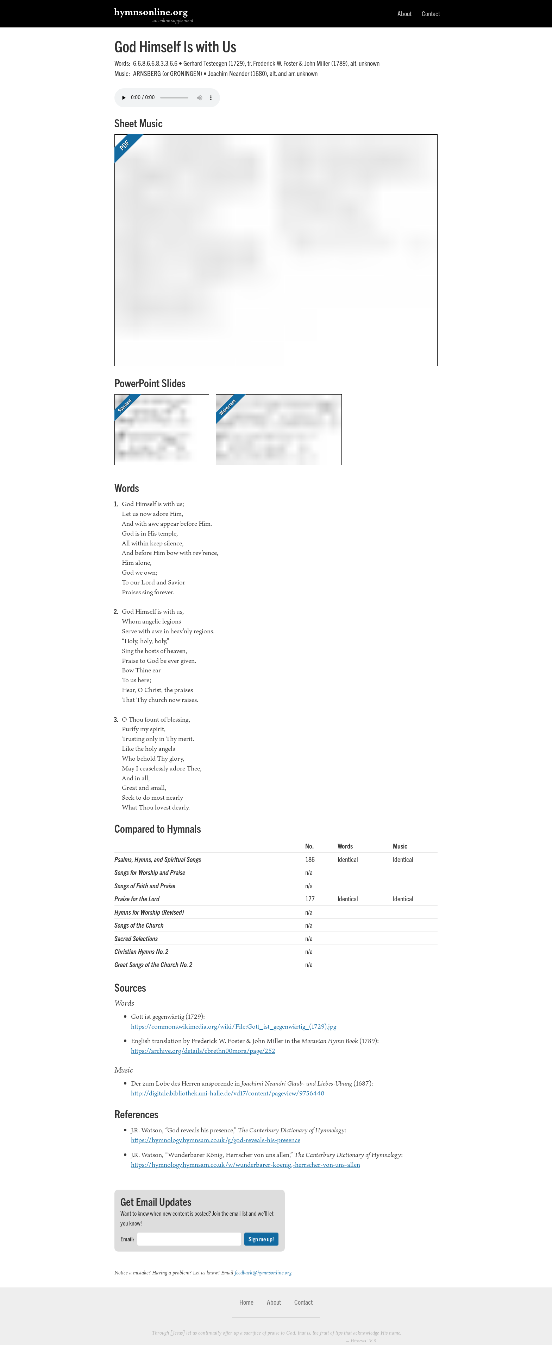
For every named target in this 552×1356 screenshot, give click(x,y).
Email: (127, 1238)
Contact (431, 13)
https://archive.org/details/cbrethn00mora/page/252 (203, 1050)
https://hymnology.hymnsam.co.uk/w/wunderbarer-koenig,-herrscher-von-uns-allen (245, 1164)
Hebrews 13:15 (363, 1341)
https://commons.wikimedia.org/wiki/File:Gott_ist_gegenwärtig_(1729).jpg (233, 1026)
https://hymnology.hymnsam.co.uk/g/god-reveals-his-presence (215, 1139)
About (404, 13)
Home (246, 1302)
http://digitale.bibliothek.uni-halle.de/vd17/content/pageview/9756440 (227, 1093)
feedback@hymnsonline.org (263, 1272)
